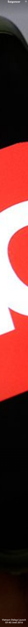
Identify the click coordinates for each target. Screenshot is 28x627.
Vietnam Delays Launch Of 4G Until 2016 (14, 621)
